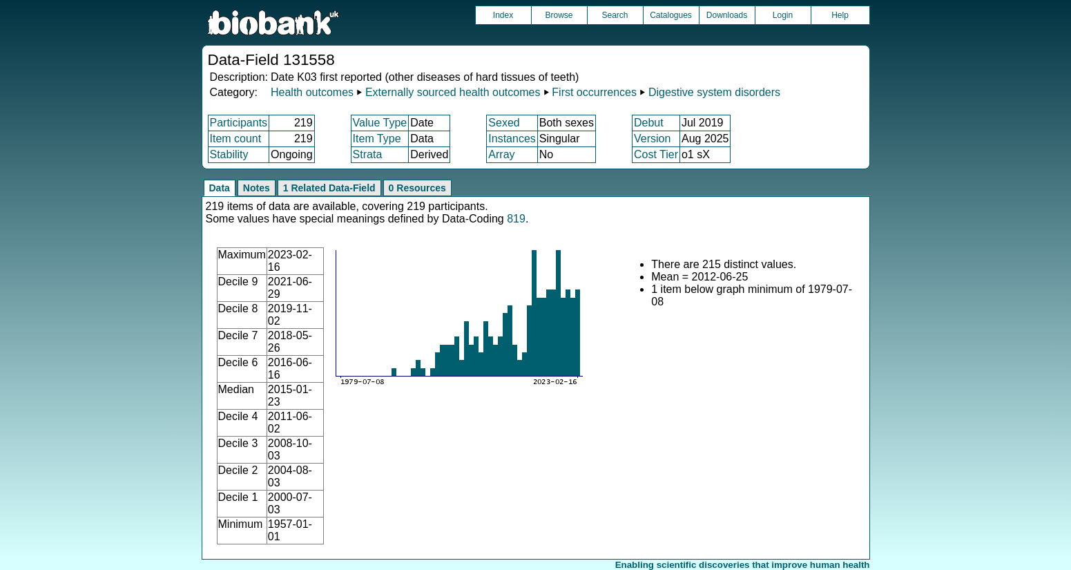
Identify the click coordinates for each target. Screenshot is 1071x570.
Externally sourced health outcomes (452, 92)
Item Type (377, 138)
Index (503, 15)
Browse (558, 15)
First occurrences (594, 92)
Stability (229, 154)
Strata (368, 154)
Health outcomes (312, 92)
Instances (511, 138)
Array (501, 154)
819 (516, 219)
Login (783, 15)
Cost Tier (656, 154)
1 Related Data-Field (329, 187)
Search (614, 15)
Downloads (726, 15)
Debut (649, 123)
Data (219, 187)
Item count (236, 138)
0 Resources (417, 187)
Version (652, 138)
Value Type (380, 123)
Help (840, 15)
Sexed (503, 123)
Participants (239, 123)
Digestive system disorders (714, 92)
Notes (256, 187)
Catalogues (671, 15)
